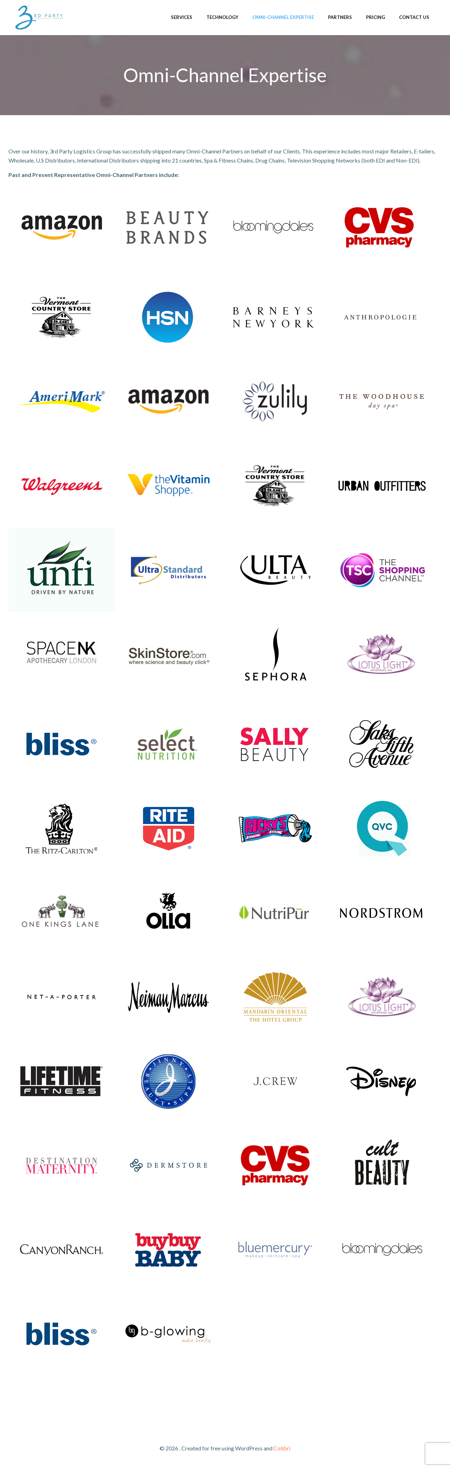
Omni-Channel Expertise (283, 17)
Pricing (375, 17)
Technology (222, 17)
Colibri (282, 1448)
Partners (340, 17)
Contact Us (414, 17)
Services (181, 17)
